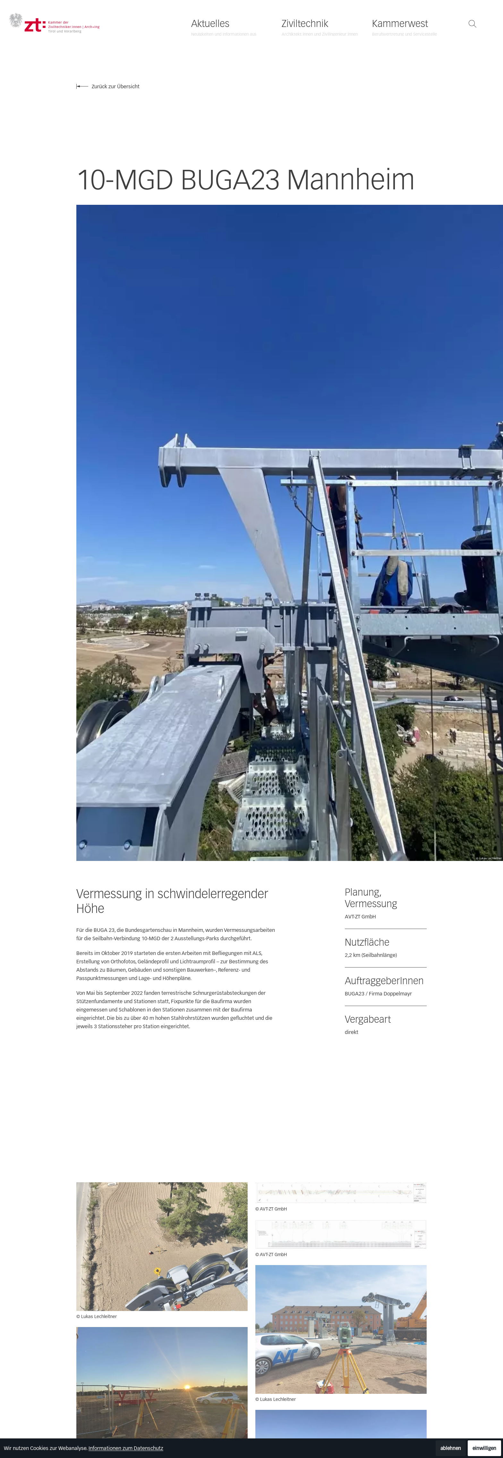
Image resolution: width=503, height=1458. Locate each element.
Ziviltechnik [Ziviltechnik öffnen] (305, 24)
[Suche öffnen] (472, 23)
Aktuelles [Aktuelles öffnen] (210, 24)
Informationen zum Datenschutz (126, 1448)
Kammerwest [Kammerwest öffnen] (400, 24)
